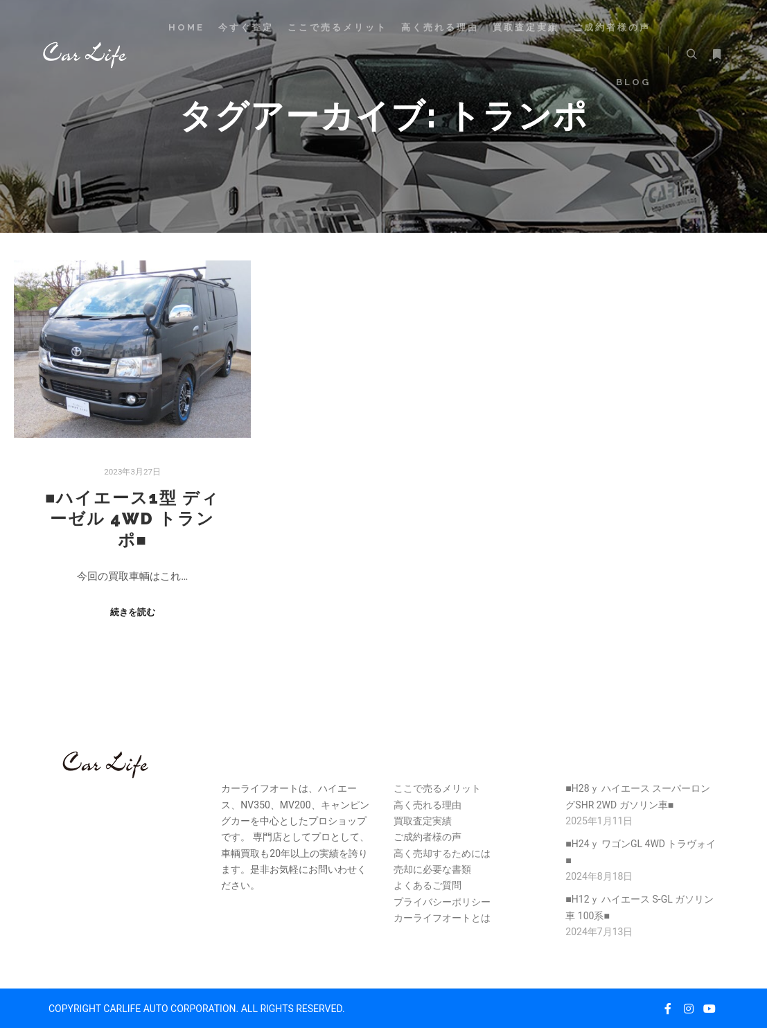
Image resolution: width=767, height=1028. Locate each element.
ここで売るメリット (437, 788)
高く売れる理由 (427, 804)
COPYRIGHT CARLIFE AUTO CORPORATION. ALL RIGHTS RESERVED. (197, 1008)
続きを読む (132, 612)
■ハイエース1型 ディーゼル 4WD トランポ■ (132, 519)
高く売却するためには (442, 853)
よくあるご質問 (427, 885)
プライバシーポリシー (442, 901)
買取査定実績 (423, 820)
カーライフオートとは (442, 917)
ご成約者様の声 (427, 836)
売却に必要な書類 (432, 869)
